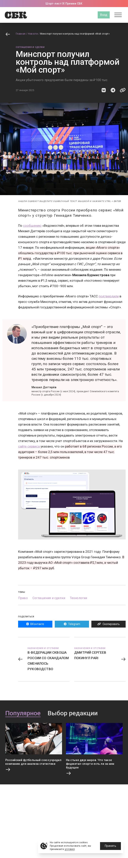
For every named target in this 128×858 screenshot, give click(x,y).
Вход (103, 15)
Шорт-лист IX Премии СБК (64, 3)
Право (23, 598)
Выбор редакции (73, 713)
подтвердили (109, 296)
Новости (33, 33)
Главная (21, 33)
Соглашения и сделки (30, 47)
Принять (110, 845)
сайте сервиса (29, 446)
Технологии (78, 598)
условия (70, 849)
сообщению (32, 226)
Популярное (23, 713)
